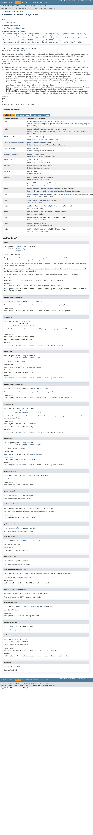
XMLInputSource (38, 183)
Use (23, 2)
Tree (27, 2)
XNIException (19, 249)
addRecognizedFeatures (36, 121)
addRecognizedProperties (37, 129)
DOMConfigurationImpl (33, 34)
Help (46, 2)
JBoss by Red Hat (17, 688)
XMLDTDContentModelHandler (15, 142)
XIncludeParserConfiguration (14, 40)
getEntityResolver (34, 154)
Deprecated (34, 2)
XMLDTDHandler (10, 148)
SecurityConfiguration (54, 36)
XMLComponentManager (10, 22)
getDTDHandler (33, 148)
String (49, 121)
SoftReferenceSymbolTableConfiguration (18, 38)
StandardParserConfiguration (48, 38)
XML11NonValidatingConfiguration (15, 42)
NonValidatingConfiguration (13, 36)
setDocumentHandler (35, 188)
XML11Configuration (35, 40)
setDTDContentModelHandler (38, 194)
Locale (7, 171)
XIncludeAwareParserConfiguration (76, 38)
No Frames (32, 6)
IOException (18, 251)
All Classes (44, 6)
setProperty (32, 229)
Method (27, 8)
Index (41, 2)
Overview (4, 2)
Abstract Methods (41, 115)
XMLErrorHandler (10, 160)
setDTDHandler (33, 200)
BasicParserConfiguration (12, 34)
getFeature (31, 165)
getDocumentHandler (35, 137)
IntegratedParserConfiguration (72, 34)
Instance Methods (24, 115)
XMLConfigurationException (29, 325)
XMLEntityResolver (11, 154)
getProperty (32, 177)
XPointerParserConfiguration (71, 42)
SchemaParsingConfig (35, 36)
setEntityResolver (34, 206)
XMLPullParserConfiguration (13, 28)
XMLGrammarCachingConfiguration (44, 42)
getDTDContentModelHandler (38, 142)
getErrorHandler (33, 160)
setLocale (31, 223)
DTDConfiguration (51, 34)
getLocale (31, 171)
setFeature (31, 217)
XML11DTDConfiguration (54, 40)
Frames (25, 6)
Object (7, 177)
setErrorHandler (33, 212)
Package (11, 2)
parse (29, 183)
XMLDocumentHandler (12, 137)
